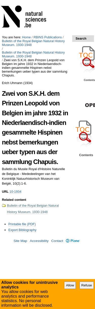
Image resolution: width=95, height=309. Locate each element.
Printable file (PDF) (22, 224)
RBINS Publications (47, 37)
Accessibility (39, 241)
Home (26, 37)
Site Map (20, 241)
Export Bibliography (22, 230)
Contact (57, 241)
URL (5, 191)
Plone (72, 241)
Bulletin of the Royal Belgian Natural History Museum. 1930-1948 (33, 43)
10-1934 (15, 191)
